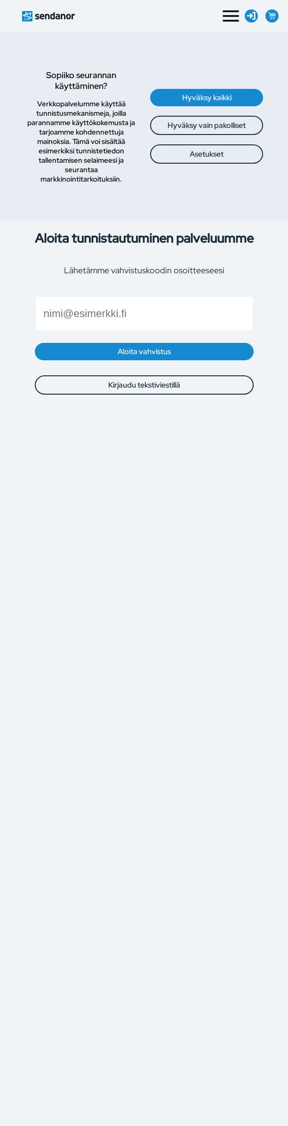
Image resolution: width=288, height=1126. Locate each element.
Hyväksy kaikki (207, 98)
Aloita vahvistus (144, 352)
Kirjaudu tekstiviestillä (144, 385)
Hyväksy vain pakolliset (207, 125)
